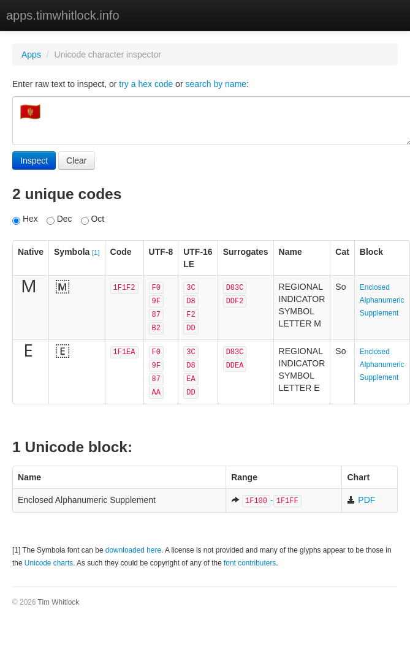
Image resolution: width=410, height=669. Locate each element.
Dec (59, 219)
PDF (361, 500)
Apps (31, 54)
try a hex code (146, 84)
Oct (93, 219)
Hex (25, 219)
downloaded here (133, 550)
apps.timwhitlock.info (63, 15)
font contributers (250, 563)
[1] (95, 252)
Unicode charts (49, 563)
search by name (215, 84)
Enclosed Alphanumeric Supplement (382, 300)
